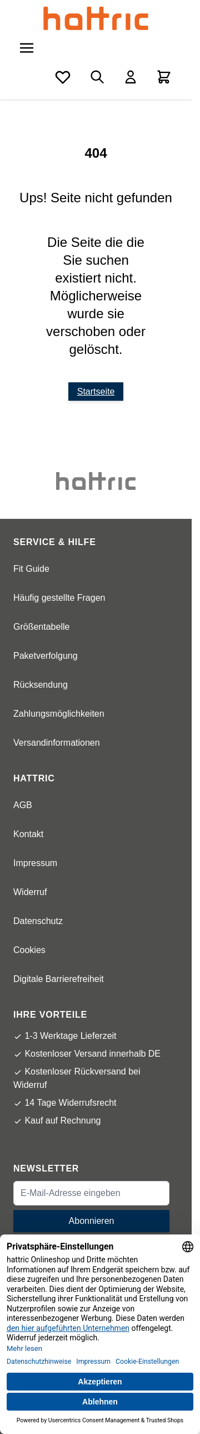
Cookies (29, 950)
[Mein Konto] (130, 76)
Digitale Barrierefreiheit (58, 979)
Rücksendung (40, 684)
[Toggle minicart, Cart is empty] (163, 76)
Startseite (96, 391)
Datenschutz (38, 921)
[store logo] (95, 18)
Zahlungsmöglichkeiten (58, 713)
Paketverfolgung (45, 655)
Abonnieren (91, 1221)
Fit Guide (31, 568)
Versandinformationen (56, 742)
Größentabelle (41, 626)
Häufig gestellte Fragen (59, 597)
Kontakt (28, 834)
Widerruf (30, 892)
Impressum (35, 863)
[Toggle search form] (97, 76)
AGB (22, 805)
